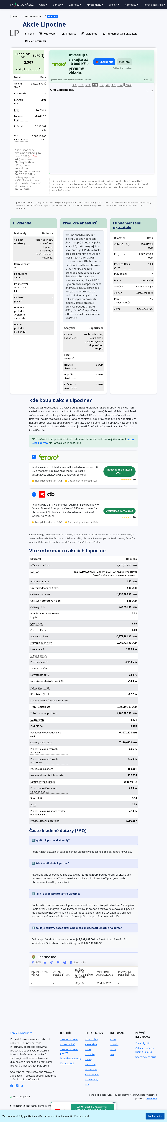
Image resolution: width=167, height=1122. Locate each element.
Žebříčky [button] (74, 4)
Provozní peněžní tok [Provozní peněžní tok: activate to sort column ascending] (126, 973)
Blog (112, 1054)
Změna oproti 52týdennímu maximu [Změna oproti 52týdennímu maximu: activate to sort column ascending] (84, 973)
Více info (124, 61)
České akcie (91, 1044)
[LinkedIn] (17, 1086)
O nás (113, 1039)
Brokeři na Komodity (70, 1058)
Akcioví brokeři (67, 1044)
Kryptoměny (91, 1039)
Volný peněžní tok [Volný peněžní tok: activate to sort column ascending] (61, 973)
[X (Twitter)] (22, 1086)
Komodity (90, 1054)
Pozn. (146, 79)
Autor (113, 1049)
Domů (15, 16)
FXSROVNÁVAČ (22, 5)
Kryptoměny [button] (94, 4)
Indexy (88, 1059)
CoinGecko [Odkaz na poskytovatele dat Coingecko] (151, 1098)
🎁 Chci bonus (104, 61)
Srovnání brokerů (69, 1039)
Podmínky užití (142, 1043)
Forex (88, 1049)
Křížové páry (91, 1079)
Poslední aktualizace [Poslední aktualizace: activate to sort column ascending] (104, 973)
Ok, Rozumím (155, 1116)
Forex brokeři (67, 1063)
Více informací (81, 1116)
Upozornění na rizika (145, 1056)
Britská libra (91, 1069)
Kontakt (114, 1044)
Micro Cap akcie (33, 16)
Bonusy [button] (57, 4)
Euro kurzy (90, 1064)
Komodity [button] (130, 4)
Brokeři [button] (113, 4)
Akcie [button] (42, 4)
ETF (87, 1084)
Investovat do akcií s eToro (119, 471)
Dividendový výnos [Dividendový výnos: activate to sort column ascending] (39, 973)
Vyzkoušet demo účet (119, 511)
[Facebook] (11, 1086)
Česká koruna (92, 1074)
